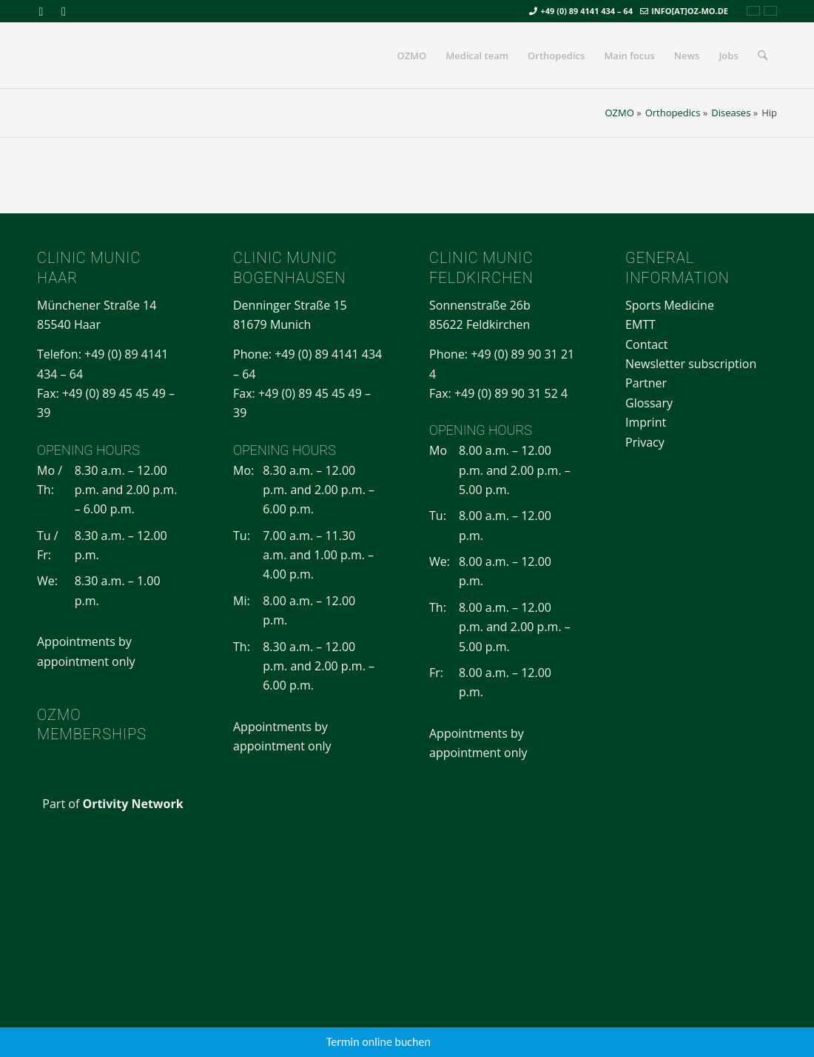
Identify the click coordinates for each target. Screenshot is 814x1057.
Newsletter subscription (690, 364)
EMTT (640, 324)
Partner (646, 383)
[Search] (762, 55)
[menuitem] (411, 55)
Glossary (649, 403)
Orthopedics (673, 112)
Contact (646, 344)
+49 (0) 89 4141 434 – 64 (587, 10)
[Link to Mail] (64, 11)
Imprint (645, 422)
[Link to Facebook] (41, 11)
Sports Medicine (669, 305)
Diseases (730, 112)
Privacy (645, 442)
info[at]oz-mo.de (689, 10)
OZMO (619, 112)
